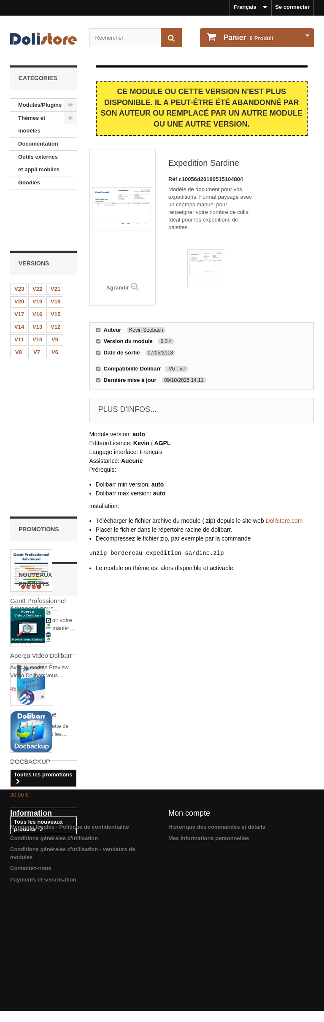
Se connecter (292, 7)
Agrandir (117, 287)
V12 (55, 278)
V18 (55, 253)
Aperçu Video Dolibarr (41, 699)
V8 (18, 303)
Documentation (38, 144)
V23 (19, 240)
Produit (247, 37)
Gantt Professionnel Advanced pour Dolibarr (38, 411)
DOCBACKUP (30, 805)
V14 (19, 278)
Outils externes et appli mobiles (38, 163)
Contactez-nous (30, 991)
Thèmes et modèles (31, 124)
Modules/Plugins (40, 105)
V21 (55, 240)
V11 (19, 291)
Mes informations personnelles (208, 961)
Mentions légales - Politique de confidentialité (69, 949)
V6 (54, 303)
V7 (36, 303)
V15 (55, 265)
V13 (37, 278)
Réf (173, 179)
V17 (19, 265)
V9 (54, 291)
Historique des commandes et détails (216, 949)
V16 (37, 265)
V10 (37, 291)
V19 (37, 253)
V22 (37, 240)
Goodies (29, 182)
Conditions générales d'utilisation (54, 961)
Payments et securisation (43, 1002)
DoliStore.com (284, 520)
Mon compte (189, 936)
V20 (19, 253)
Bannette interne (33, 521)
